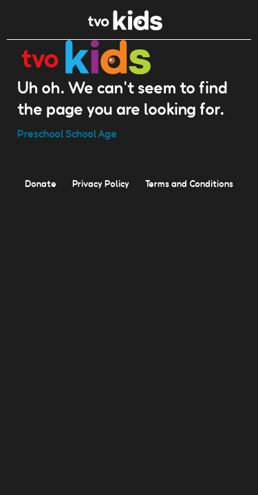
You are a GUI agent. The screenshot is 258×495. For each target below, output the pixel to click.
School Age (91, 133)
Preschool (40, 133)
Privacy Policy (100, 183)
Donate (40, 183)
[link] (125, 26)
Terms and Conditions (189, 183)
